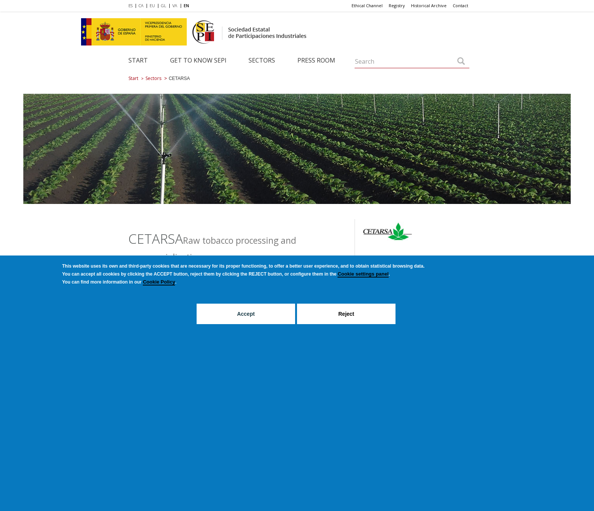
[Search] (461, 62)
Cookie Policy (159, 282)
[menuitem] (132, 6)
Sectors (262, 60)
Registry (397, 5)
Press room (316, 60)
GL (163, 5)
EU (152, 5)
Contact (460, 5)
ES (130, 5)
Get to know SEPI (198, 60)
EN (186, 5)
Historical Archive (429, 5)
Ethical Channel (367, 5)
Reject (346, 314)
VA (174, 5)
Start (138, 60)
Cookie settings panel (363, 274)
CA (141, 5)
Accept (246, 314)
